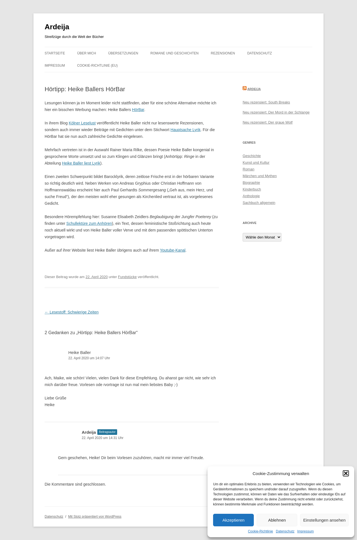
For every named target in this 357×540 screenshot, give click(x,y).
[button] (346, 473)
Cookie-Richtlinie (260, 531)
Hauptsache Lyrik (185, 129)
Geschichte (252, 156)
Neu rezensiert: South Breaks (266, 102)
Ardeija (57, 27)
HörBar (138, 109)
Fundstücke (127, 277)
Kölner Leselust (82, 123)
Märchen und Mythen (260, 176)
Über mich (86, 53)
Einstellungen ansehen (324, 520)
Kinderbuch (252, 189)
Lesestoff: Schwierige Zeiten (72, 312)
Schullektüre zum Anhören (89, 223)
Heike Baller (79, 352)
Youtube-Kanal (172, 250)
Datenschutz (285, 531)
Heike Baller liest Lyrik (81, 163)
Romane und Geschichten (174, 53)
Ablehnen (277, 520)
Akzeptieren (233, 520)
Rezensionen (223, 53)
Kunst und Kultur (256, 162)
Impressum (305, 531)
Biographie (251, 182)
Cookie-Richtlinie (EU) (97, 66)
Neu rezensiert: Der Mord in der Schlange (276, 112)
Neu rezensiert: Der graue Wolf (268, 122)
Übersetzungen (123, 53)
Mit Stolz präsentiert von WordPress (94, 517)
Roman (248, 169)
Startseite (55, 53)
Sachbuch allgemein (259, 203)
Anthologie (251, 196)
